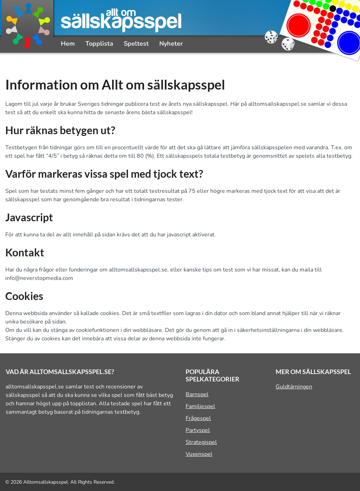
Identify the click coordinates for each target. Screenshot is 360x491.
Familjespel (200, 406)
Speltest (136, 43)
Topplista (99, 43)
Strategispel (201, 442)
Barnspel (197, 394)
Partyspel (198, 430)
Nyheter (171, 43)
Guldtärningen (294, 387)
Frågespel (198, 418)
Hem (68, 43)
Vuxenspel (199, 454)
